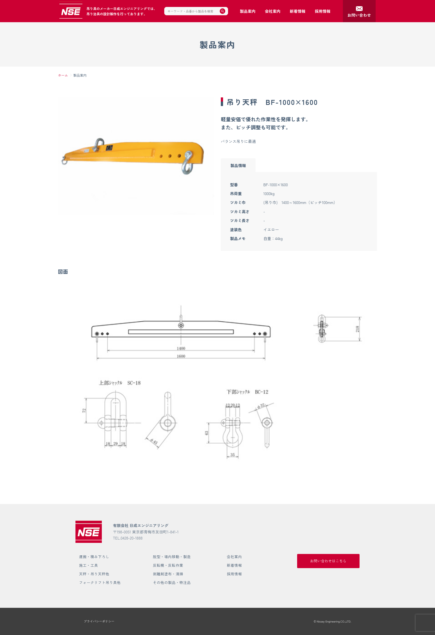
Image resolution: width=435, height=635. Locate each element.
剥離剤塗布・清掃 (168, 573)
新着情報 (234, 565)
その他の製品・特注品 (172, 582)
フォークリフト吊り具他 (100, 582)
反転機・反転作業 (168, 565)
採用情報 (234, 573)
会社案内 (234, 556)
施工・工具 (88, 565)
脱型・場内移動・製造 (172, 556)
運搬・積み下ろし (94, 556)
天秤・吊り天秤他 (94, 573)
